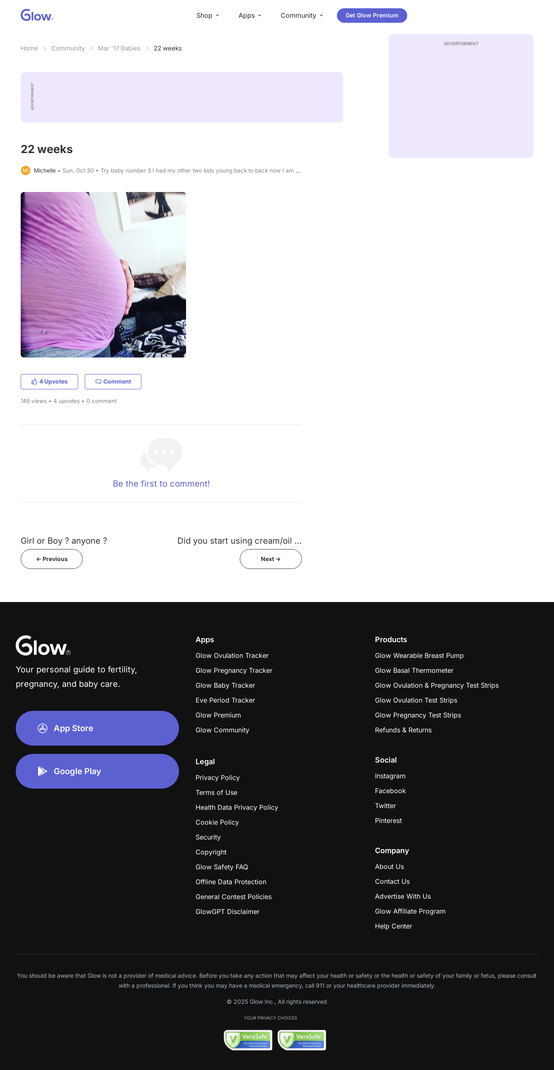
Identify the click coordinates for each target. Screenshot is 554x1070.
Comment (113, 381)
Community (68, 48)
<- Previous (52, 558)
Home (29, 48)
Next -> (271, 558)
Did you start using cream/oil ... (239, 540)
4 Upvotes (49, 381)
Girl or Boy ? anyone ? (64, 540)
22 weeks (168, 48)
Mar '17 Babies (119, 48)
